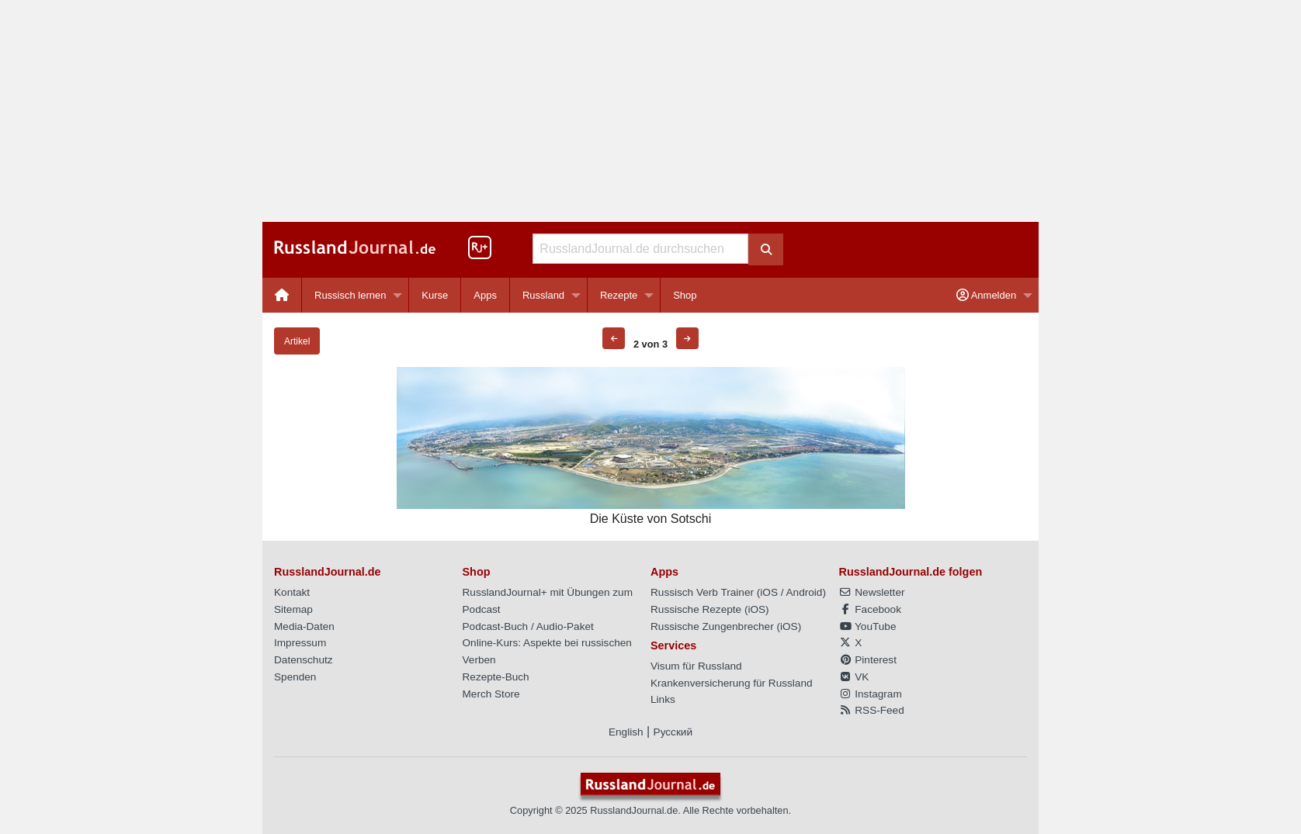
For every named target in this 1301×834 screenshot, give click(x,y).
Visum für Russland (696, 666)
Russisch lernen (350, 295)
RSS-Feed (871, 710)
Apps (485, 295)
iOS (769, 592)
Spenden (295, 677)
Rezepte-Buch (496, 677)
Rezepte (618, 295)
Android (804, 592)
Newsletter (872, 592)
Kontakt (292, 592)
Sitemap (293, 609)
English (626, 732)
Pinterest (868, 660)
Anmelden (986, 295)
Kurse (435, 295)
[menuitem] (282, 295)
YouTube (868, 626)
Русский (673, 732)
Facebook (870, 609)
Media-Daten (304, 626)
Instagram (870, 694)
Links (662, 699)
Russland (543, 295)
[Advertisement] (650, 111)
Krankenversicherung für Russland (731, 683)
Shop (684, 295)
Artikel (297, 341)
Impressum (300, 643)
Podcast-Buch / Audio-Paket (528, 626)
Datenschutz (303, 660)
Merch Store (491, 694)
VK (854, 677)
